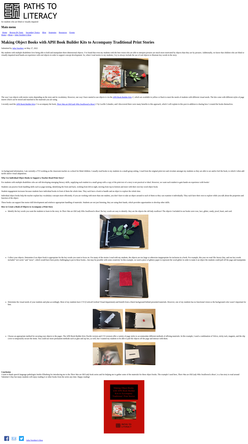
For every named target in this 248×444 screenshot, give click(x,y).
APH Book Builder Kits (122, 97)
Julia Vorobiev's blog (23, 35)
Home (4, 32)
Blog (44, 32)
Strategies (52, 32)
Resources (63, 32)
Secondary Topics (33, 32)
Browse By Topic (16, 32)
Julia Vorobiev (18, 48)
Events (72, 32)
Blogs (10, 35)
